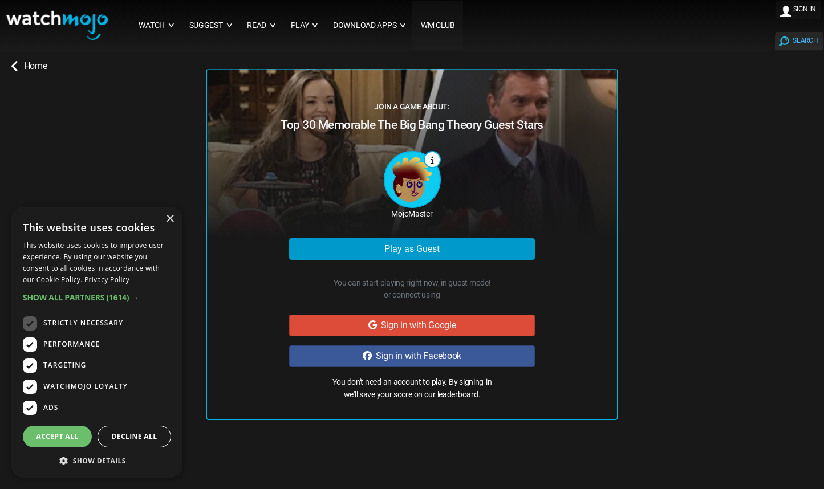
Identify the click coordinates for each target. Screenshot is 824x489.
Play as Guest (412, 248)
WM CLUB (438, 25)
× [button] (169, 219)
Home (29, 66)
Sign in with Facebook (412, 356)
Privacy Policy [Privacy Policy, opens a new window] (106, 279)
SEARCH (805, 40)
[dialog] (96, 342)
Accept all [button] (57, 436)
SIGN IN (804, 9)
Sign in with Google (412, 325)
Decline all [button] (134, 436)
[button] (97, 297)
